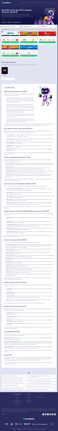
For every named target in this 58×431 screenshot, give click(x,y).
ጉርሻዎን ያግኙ (10, 42)
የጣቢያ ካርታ (17, 404)
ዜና (55, 2)
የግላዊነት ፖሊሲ (28, 402)
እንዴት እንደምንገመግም (17, 400)
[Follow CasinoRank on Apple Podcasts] (55, 414)
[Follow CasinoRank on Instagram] (46, 414)
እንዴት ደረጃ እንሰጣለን (17, 402)
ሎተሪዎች (22, 2)
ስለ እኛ (17, 397)
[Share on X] (4, 22)
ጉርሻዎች (29, 397)
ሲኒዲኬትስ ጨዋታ (15, 221)
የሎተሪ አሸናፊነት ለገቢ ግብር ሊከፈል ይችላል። (29, 337)
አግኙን (17, 399)
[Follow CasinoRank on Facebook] (43, 414)
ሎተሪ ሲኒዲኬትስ (44, 2)
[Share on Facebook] (9, 22)
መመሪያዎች (50, 2)
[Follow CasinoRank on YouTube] (50, 414)
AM (3, 414)
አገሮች (40, 2)
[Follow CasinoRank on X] (48, 414)
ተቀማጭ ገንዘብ (34, 2)
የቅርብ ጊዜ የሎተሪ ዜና (40, 397)
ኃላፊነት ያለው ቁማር (29, 400)
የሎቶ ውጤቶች (28, 2)
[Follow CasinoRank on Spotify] (53, 414)
